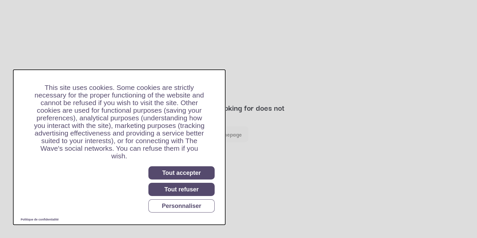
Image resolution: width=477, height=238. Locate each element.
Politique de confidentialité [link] (40, 219)
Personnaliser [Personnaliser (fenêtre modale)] (181, 206)
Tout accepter (181, 173)
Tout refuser (181, 189)
